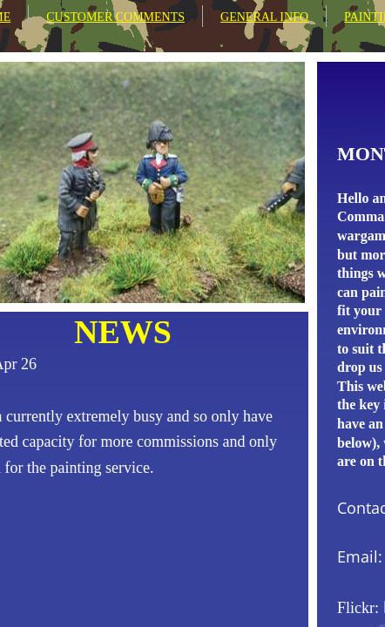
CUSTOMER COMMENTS (115, 17)
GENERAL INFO (264, 17)
